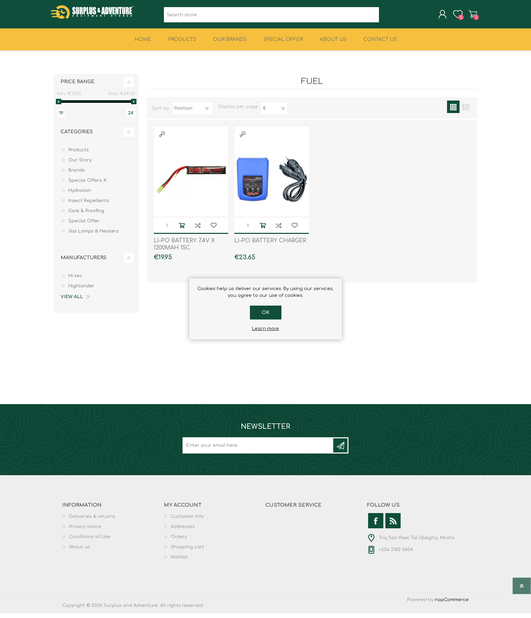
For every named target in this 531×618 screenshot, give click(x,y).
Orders (179, 541)
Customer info (187, 521)
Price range (77, 86)
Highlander (81, 290)
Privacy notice (85, 531)
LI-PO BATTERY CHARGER (270, 245)
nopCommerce (452, 604)
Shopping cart (469, 16)
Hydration (79, 195)
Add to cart (182, 230)
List (466, 111)
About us (79, 551)
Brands (76, 175)
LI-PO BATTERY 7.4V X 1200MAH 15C (184, 249)
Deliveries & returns (92, 521)
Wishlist (179, 561)
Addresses (183, 531)
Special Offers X (87, 185)
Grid (453, 111)
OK (266, 312)
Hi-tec (75, 280)
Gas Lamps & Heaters (93, 236)
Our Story (79, 164)
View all (72, 301)
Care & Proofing (86, 215)
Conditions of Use (89, 541)
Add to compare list (198, 230)
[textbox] (271, 17)
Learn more (265, 328)
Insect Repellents (88, 205)
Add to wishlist (213, 230)
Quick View (162, 139)
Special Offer (84, 225)
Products (78, 154)
